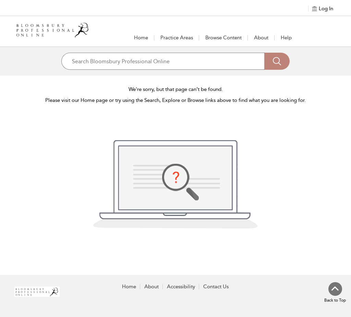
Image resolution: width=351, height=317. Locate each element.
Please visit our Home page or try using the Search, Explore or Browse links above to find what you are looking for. (175, 100)
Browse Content (223, 38)
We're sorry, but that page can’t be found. (176, 89)
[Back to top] (335, 292)
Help (286, 38)
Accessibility (181, 286)
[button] (176, 37)
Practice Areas (176, 38)
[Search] (277, 61)
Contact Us (216, 286)
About (261, 38)
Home (141, 38)
